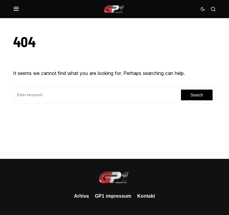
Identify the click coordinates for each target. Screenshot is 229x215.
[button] (16, 9)
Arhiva (81, 196)
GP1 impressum (113, 196)
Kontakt (146, 196)
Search (197, 94)
